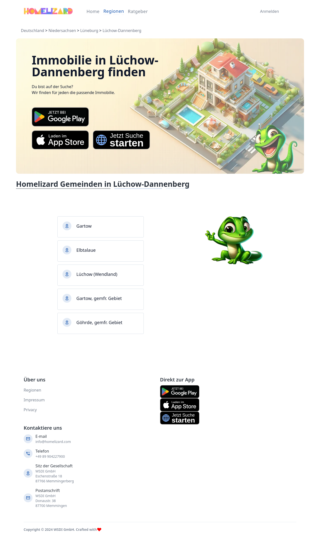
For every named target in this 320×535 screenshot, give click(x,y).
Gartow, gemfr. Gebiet (99, 298)
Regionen (113, 11)
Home (92, 11)
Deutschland (32, 30)
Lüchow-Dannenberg (122, 30)
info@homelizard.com (53, 441)
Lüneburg (89, 30)
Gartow (84, 226)
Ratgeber (138, 11)
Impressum (34, 400)
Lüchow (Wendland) (96, 274)
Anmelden (268, 11)
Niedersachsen (62, 30)
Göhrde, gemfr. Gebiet (99, 322)
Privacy (30, 409)
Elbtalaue (86, 250)
